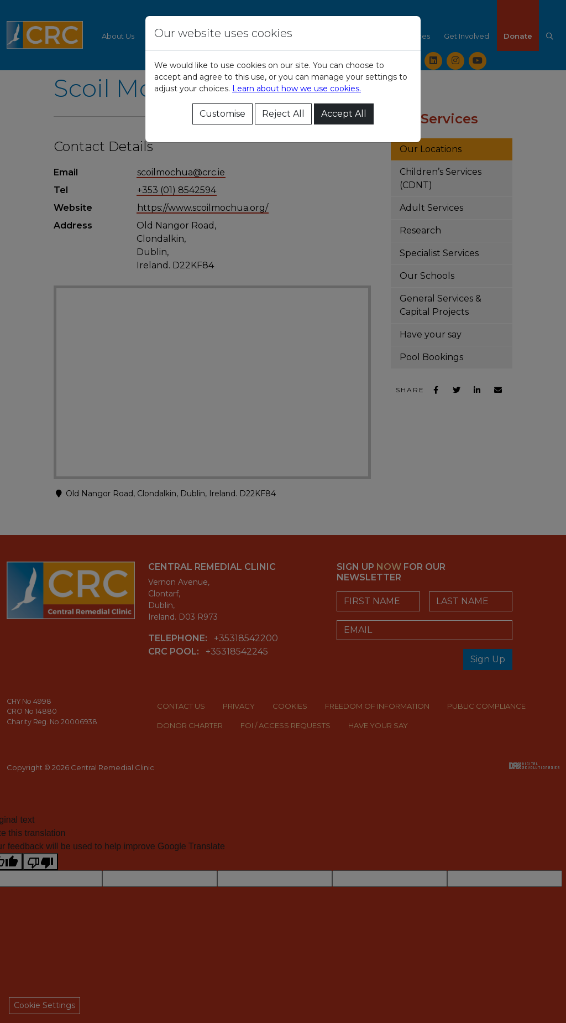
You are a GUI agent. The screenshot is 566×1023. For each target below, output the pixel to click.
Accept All (343, 113)
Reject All (283, 113)
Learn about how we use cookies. (296, 89)
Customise (222, 113)
